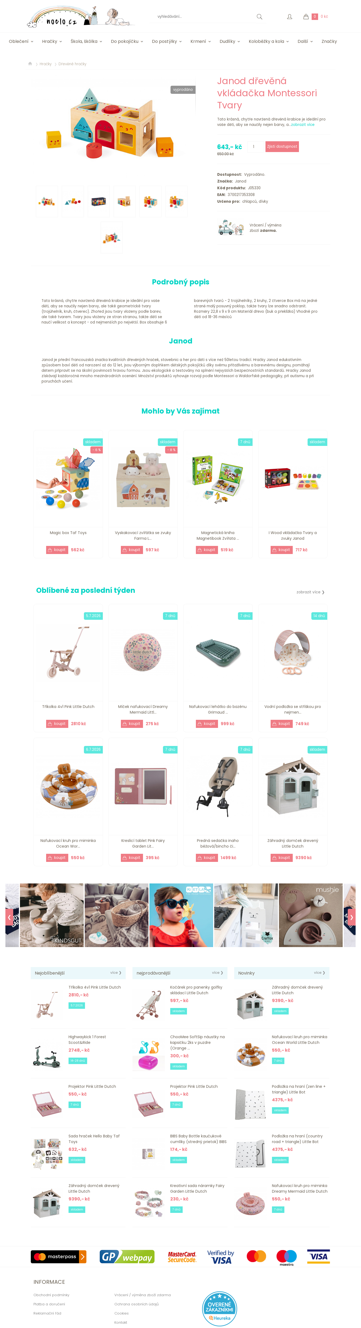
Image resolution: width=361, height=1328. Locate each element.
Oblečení (19, 41)
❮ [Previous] (9, 917)
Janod (239, 181)
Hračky (49, 41)
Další (303, 41)
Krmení (198, 41)
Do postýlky (164, 41)
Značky (329, 41)
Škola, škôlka (84, 41)
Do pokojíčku (124, 41)
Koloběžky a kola (266, 41)
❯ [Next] (352, 917)
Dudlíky (227, 41)
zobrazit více (303, 124)
